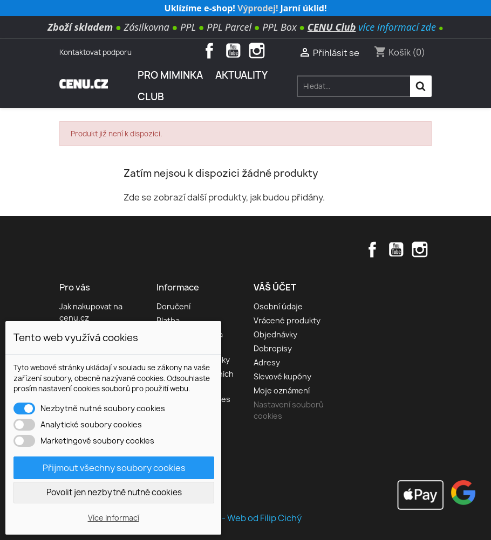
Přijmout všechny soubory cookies (114, 468)
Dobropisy (273, 348)
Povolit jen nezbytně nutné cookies (114, 492)
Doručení (173, 306)
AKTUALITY (241, 75)
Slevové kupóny (282, 376)
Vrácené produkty (287, 320)
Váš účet (275, 287)
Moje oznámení (282, 390)
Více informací (113, 518)
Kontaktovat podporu (95, 52)
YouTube (233, 50)
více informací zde (397, 26)
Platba (168, 320)
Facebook (209, 50)
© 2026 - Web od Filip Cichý (245, 518)
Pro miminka (170, 75)
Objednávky (275, 334)
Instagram (257, 50)
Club (151, 96)
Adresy (267, 362)
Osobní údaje (278, 306)
